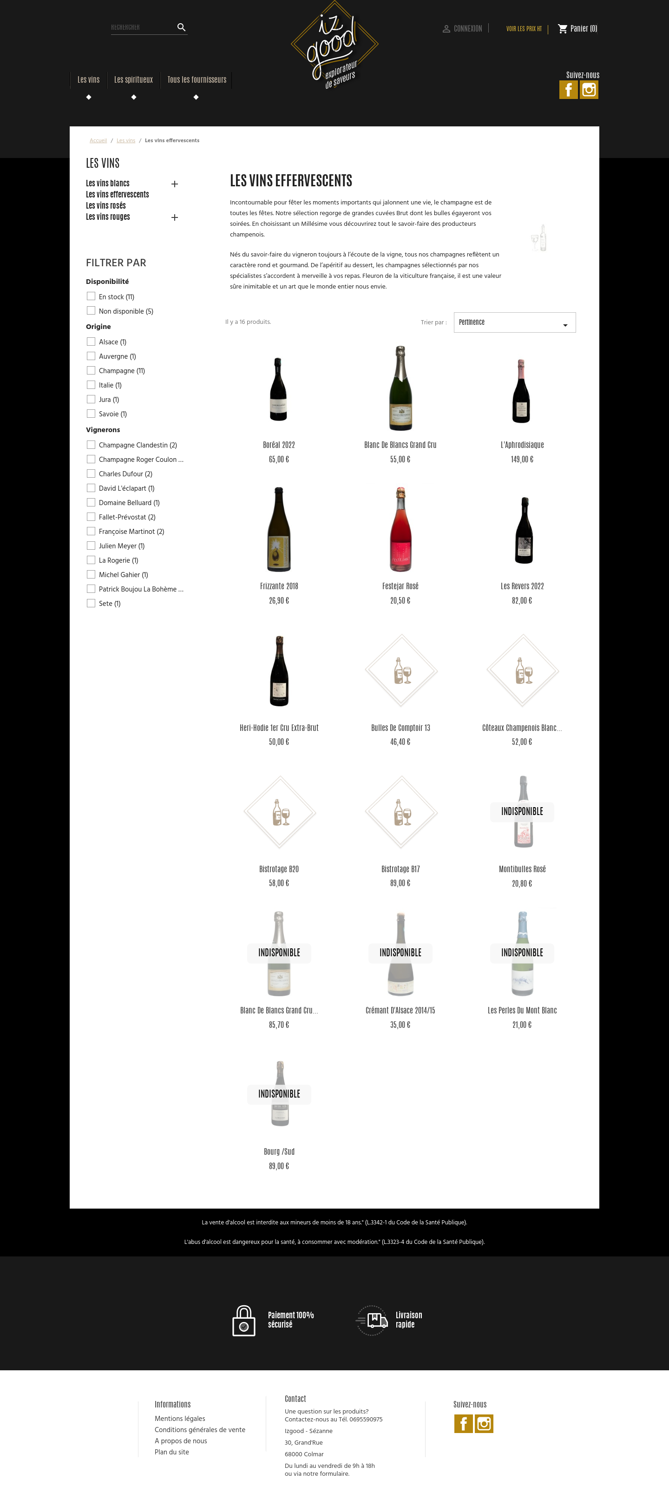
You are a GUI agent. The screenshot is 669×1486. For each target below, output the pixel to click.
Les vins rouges (108, 217)
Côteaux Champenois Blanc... (522, 728)
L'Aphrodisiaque (522, 445)
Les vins (88, 80)
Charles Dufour (125, 474)
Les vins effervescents (117, 195)
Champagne (122, 371)
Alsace (113, 342)
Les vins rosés (106, 206)
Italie (110, 385)
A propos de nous (181, 1441)
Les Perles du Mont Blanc (522, 1011)
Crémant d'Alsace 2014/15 (400, 1011)
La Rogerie (118, 560)
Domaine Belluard (129, 503)
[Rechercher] (149, 28)
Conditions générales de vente (200, 1430)
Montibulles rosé (522, 870)
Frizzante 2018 (279, 587)
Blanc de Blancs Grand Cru (400, 445)
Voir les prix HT (524, 29)
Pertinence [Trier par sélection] (515, 326)
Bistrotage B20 (279, 870)
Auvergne (117, 356)
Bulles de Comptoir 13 (400, 728)
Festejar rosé (400, 587)
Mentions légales (180, 1419)
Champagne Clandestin (138, 445)
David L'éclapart (127, 488)
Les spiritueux (133, 80)
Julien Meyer (122, 546)
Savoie (113, 414)
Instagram (589, 89)
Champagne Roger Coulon (142, 460)
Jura (109, 400)
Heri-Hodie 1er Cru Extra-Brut (279, 728)
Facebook (568, 89)
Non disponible (126, 311)
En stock (116, 297)
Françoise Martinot (131, 532)
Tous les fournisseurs (197, 80)
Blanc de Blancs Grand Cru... (279, 1011)
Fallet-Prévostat (127, 517)
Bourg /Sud (279, 1152)
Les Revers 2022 (522, 587)
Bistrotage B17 (400, 870)
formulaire (334, 1474)
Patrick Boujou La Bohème (142, 589)
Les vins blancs (108, 184)
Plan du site (172, 1452)
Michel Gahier (123, 575)
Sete (110, 604)
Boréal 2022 (279, 445)
